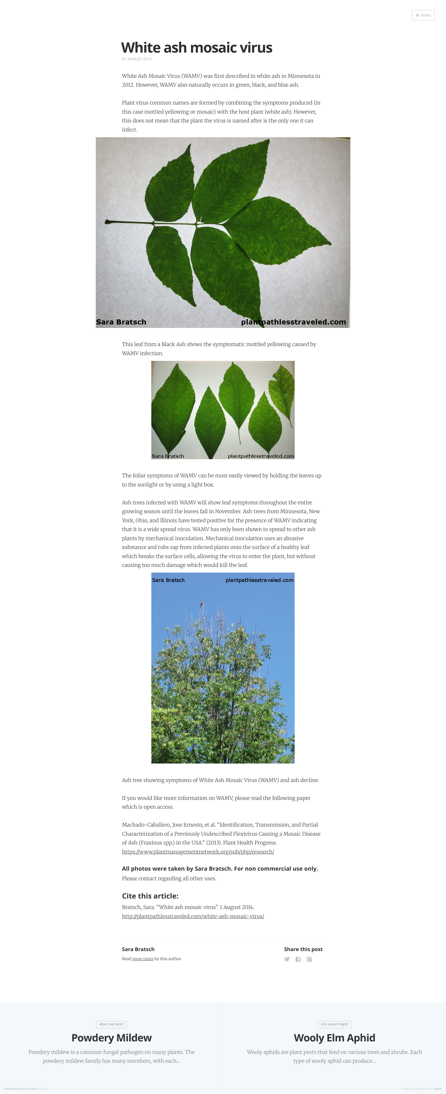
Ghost (437, 1089)
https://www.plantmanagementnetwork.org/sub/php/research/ (198, 851)
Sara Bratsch (138, 949)
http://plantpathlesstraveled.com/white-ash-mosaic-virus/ (193, 916)
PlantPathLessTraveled (20, 1089)
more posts (142, 958)
